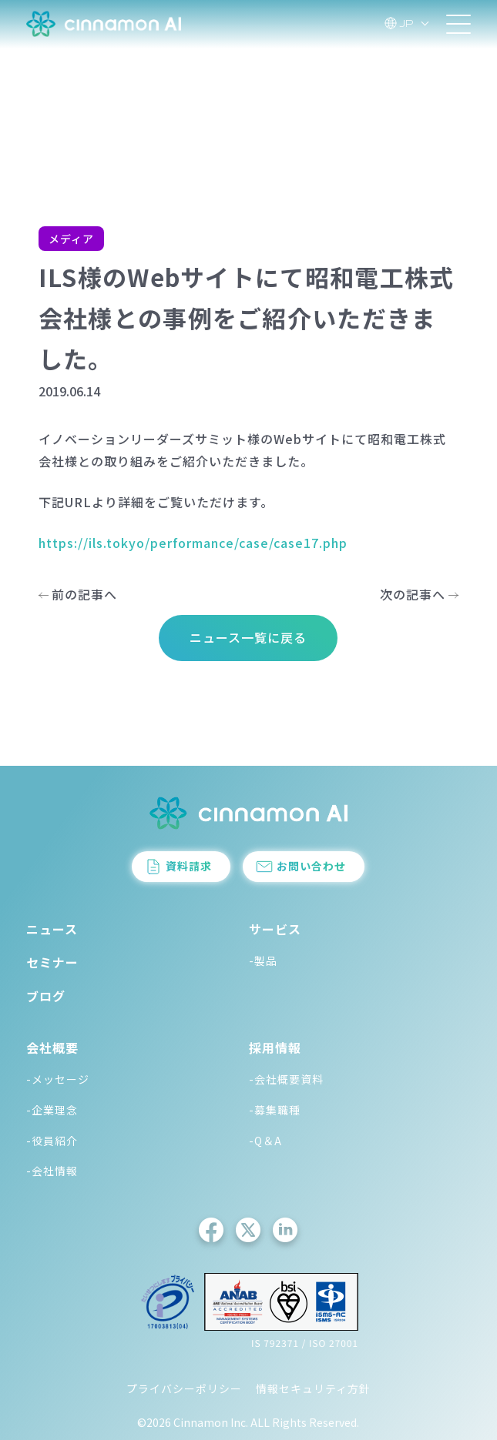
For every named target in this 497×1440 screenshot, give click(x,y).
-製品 (263, 960)
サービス (275, 929)
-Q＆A (265, 1140)
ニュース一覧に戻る (248, 637)
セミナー (52, 962)
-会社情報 (52, 1170)
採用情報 (275, 1047)
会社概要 (52, 1047)
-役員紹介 (52, 1140)
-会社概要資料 (286, 1079)
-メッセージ (57, 1079)
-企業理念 (52, 1110)
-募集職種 (275, 1110)
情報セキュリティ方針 (313, 1388)
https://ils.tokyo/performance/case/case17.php (193, 542)
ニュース (52, 929)
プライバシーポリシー (184, 1388)
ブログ (45, 996)
